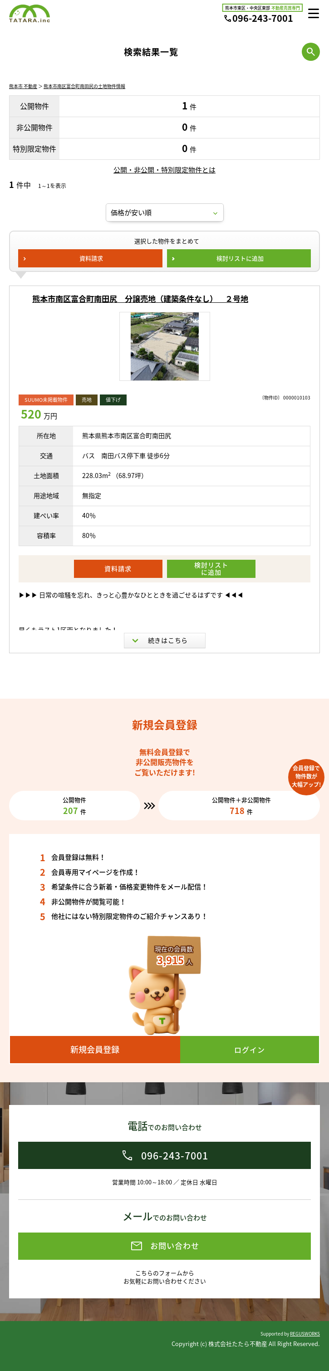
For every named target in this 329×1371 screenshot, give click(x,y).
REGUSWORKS (305, 1333)
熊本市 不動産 (23, 86)
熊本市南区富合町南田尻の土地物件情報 (84, 86)
